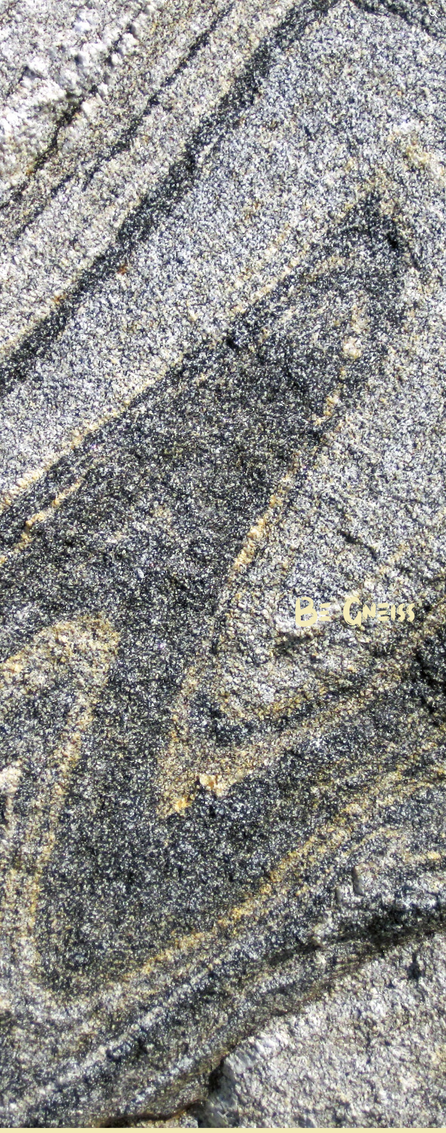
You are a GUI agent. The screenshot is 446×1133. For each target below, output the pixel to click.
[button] (434, 14)
